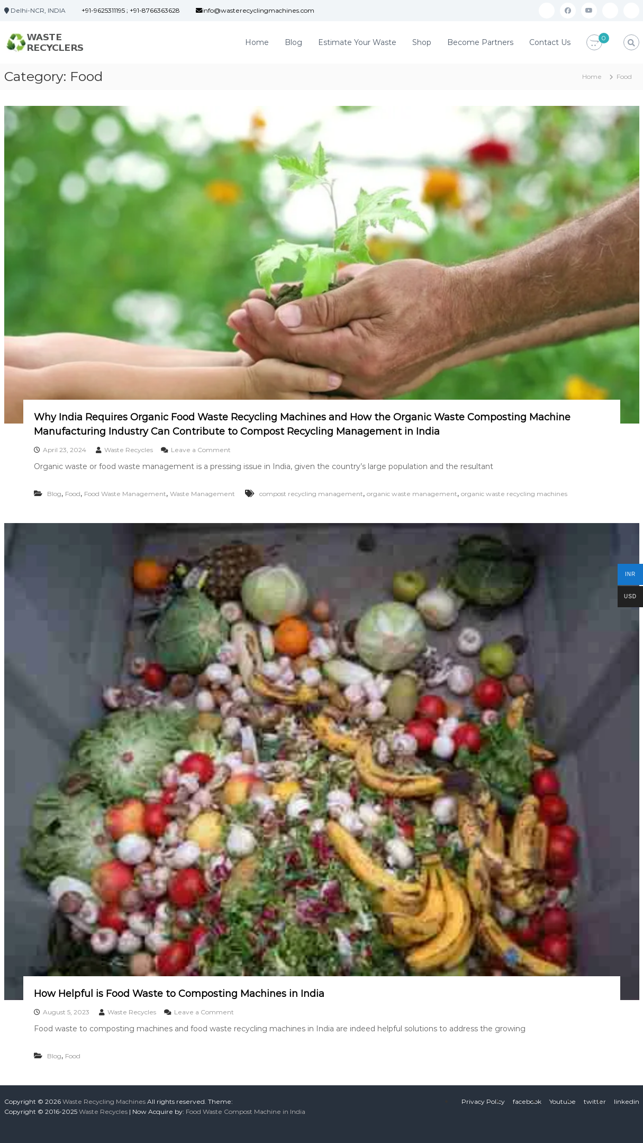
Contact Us (549, 42)
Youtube (562, 1101)
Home (257, 42)
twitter (595, 1101)
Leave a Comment (201, 450)
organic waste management (412, 494)
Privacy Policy (483, 1101)
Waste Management (202, 494)
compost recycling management (311, 494)
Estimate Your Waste (357, 42)
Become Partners (480, 42)
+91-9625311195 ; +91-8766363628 (130, 10)
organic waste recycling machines (514, 494)
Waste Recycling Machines (104, 1101)
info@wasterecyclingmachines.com (255, 10)
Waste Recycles (128, 450)
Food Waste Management (125, 494)
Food (72, 494)
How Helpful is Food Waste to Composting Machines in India (179, 994)
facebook (527, 1101)
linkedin (626, 1101)
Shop (421, 42)
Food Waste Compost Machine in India (245, 1111)
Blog (293, 42)
